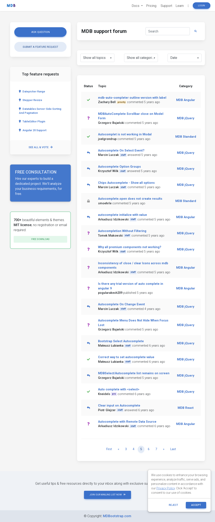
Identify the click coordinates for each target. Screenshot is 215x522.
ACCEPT (196, 505)
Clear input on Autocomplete (119, 405)
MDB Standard (185, 137)
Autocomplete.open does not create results (130, 199)
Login (201, 5)
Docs (136, 6)
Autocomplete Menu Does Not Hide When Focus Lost (133, 323)
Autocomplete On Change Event (121, 304)
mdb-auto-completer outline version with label (132, 98)
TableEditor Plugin (32, 121)
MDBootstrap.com (117, 516)
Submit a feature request (40, 46)
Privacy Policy (165, 488)
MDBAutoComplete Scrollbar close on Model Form (130, 116)
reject (173, 505)
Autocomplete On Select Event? (121, 150)
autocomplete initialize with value (122, 215)
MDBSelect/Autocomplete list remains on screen (133, 373)
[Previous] (118, 449)
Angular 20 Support (32, 130)
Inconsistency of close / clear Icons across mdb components (133, 266)
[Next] (163, 449)
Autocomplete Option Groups (119, 166)
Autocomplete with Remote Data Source (127, 422)
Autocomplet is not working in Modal (125, 134)
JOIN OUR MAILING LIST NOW (107, 494)
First (109, 449)
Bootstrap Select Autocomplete (121, 341)
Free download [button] (40, 239)
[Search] (168, 31)
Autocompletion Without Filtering (122, 231)
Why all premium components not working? (129, 247)
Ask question (40, 32)
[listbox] (97, 58)
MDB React (186, 408)
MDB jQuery (185, 118)
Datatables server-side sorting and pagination (40, 110)
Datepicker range (32, 91)
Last (173, 449)
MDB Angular (185, 100)
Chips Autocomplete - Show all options (126, 183)
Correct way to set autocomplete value (126, 357)
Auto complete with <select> (118, 389)
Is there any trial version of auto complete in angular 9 (130, 286)
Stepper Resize (30, 100)
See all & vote (40, 147)
